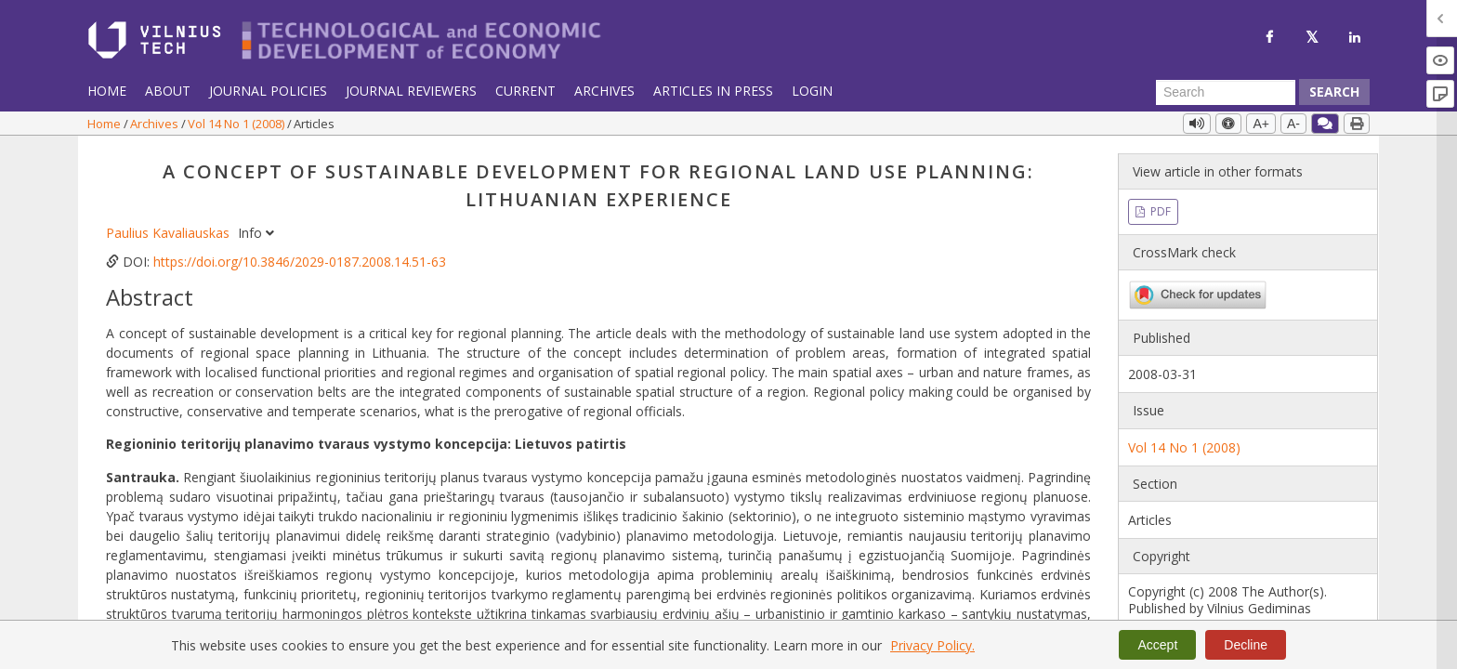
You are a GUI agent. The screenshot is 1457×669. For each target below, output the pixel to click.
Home (106, 90)
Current (525, 90)
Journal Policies (268, 90)
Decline (1245, 644)
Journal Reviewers (411, 90)
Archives (604, 90)
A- (1293, 123)
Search (1334, 91)
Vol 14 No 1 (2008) (237, 123)
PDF (1159, 211)
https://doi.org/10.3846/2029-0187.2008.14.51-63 (299, 261)
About (167, 90)
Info (256, 233)
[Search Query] (1225, 92)
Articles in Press (713, 90)
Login (812, 90)
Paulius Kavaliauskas (169, 233)
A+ (1261, 123)
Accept (1157, 644)
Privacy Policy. (932, 645)
